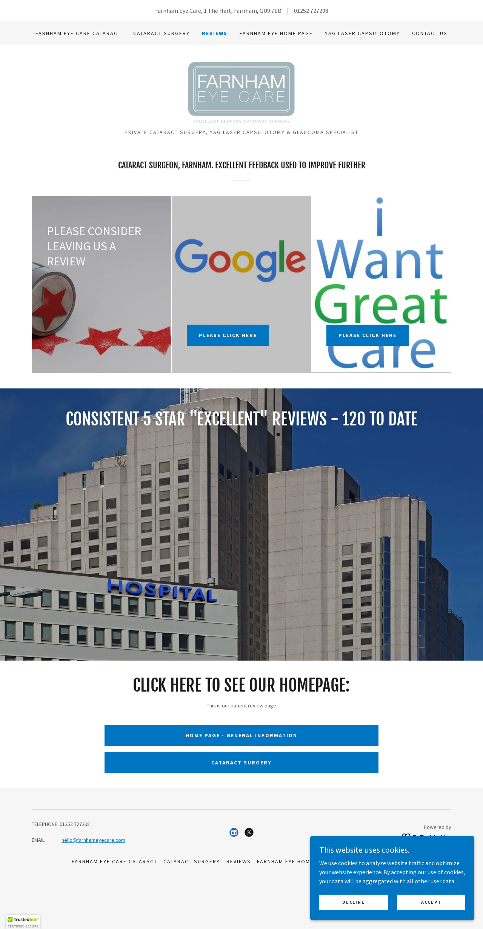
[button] (23, 922)
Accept (434, 902)
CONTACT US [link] (430, 33)
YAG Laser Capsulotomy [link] (362, 33)
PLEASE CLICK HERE (228, 384)
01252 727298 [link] (311, 10)
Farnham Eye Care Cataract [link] (78, 33)
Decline (363, 902)
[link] (241, 114)
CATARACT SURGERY (241, 829)
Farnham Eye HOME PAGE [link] (276, 33)
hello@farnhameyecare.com (93, 907)
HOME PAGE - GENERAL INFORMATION (241, 802)
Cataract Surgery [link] (161, 33)
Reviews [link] (215, 33)
